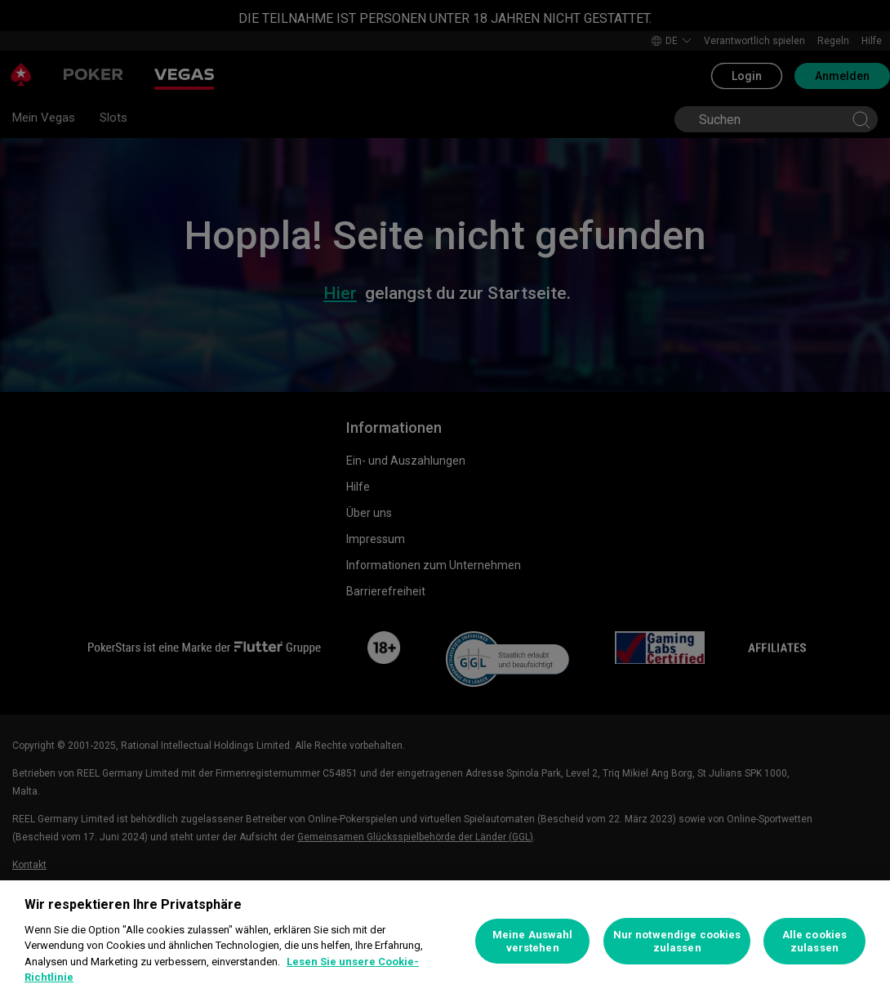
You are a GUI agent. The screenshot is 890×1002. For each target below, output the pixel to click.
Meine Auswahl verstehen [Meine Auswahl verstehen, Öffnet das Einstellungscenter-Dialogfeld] (532, 941)
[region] (445, 941)
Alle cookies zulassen (815, 941)
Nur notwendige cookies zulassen (677, 941)
